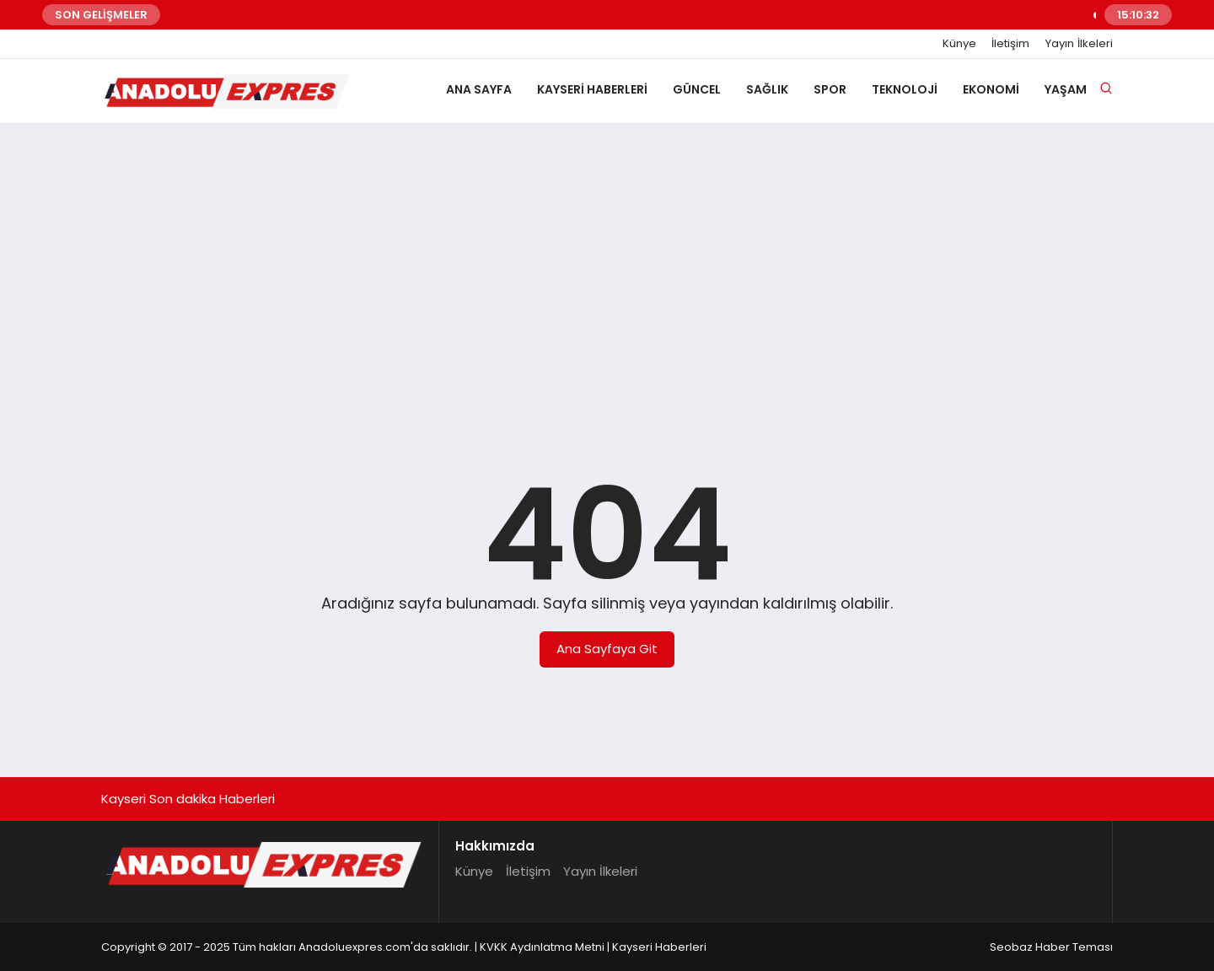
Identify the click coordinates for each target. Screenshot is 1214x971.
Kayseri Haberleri (592, 89)
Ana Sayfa (479, 89)
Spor (830, 89)
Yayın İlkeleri (1079, 43)
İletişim (1010, 43)
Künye (959, 43)
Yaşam (1066, 89)
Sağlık (767, 89)
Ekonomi (991, 89)
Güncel (697, 89)
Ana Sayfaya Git (607, 648)
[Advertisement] (607, 267)
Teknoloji (904, 89)
